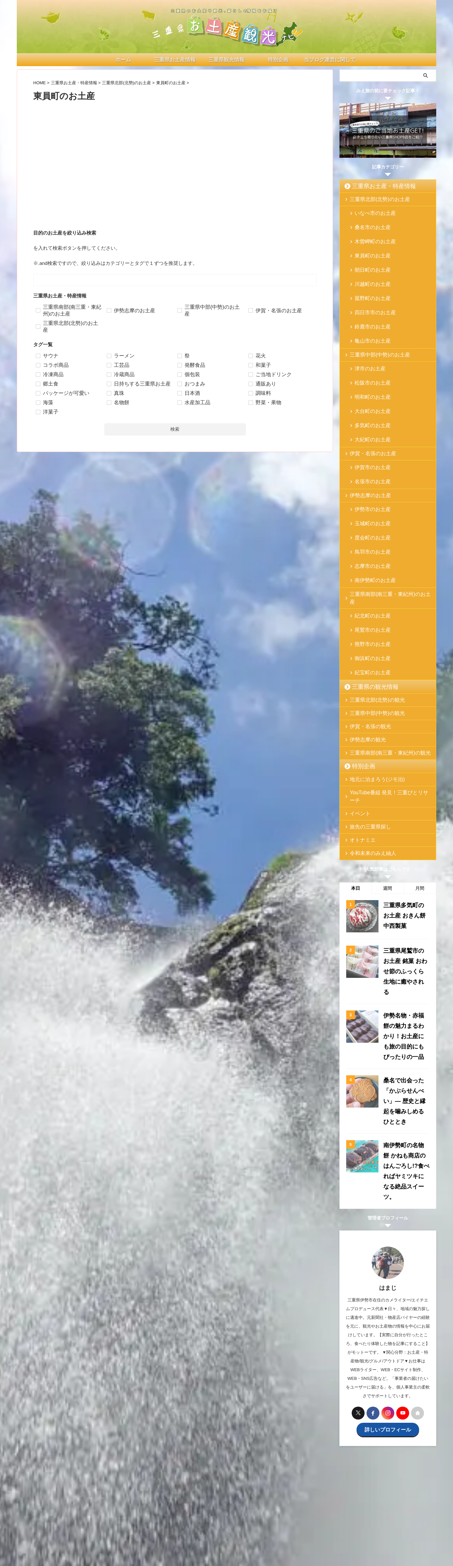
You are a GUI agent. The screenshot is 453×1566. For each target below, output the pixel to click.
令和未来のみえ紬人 (368, 738)
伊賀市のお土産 (368, 409)
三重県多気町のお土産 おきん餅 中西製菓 (405, 798)
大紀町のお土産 (368, 383)
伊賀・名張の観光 (366, 619)
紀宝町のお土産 (368, 566)
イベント (357, 698)
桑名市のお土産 (368, 222)
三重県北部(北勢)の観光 (371, 592)
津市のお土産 (366, 331)
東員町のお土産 (368, 243)
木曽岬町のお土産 (371, 233)
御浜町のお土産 (368, 555)
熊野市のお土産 (368, 545)
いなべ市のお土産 (371, 212)
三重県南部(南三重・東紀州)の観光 (382, 645)
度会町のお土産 (368, 467)
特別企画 (360, 659)
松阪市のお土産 (368, 342)
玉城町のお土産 (368, 457)
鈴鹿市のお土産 (368, 295)
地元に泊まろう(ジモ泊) (371, 672)
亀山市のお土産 (368, 305)
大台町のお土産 (368, 362)
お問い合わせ (254, 1513)
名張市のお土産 (368, 420)
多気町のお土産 (368, 373)
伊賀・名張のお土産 (368, 396)
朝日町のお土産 (368, 253)
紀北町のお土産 (368, 524)
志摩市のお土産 (368, 488)
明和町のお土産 (368, 352)
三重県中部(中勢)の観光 (371, 606)
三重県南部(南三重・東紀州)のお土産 (384, 511)
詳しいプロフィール (387, 1245)
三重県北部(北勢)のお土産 (373, 199)
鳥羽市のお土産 (368, 477)
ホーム (115, 1513)
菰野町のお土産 (368, 274)
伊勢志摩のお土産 (366, 433)
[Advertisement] (175, 177)
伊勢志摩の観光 (363, 632)
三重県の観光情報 (369, 579)
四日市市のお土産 (371, 284)
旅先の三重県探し (366, 711)
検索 (174, 429)
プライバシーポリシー (293, 1513)
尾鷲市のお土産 (368, 535)
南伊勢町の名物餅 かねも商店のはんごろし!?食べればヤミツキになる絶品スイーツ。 (405, 997)
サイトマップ (332, 1513)
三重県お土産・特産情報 (375, 186)
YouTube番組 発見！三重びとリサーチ (385, 685)
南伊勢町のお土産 (371, 498)
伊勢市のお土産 (368, 446)
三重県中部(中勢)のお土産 (373, 318)
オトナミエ (359, 725)
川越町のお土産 (368, 264)
